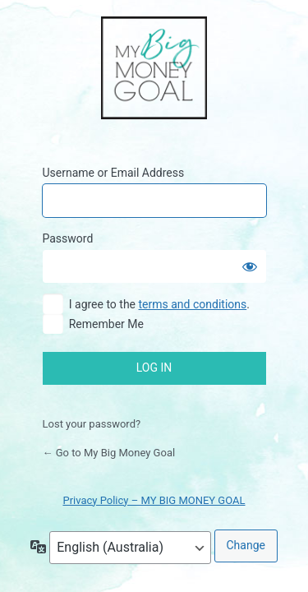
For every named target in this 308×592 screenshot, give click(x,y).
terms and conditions (193, 304)
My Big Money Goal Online (154, 69)
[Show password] (249, 266)
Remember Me (106, 324)
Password (68, 238)
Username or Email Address (114, 172)
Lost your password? (92, 424)
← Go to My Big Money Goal (109, 452)
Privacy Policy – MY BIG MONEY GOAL (153, 500)
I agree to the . (159, 304)
